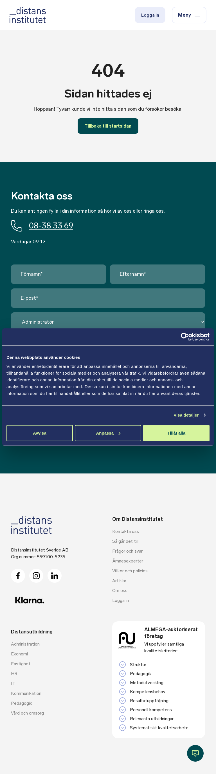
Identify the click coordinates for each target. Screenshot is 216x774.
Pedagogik (21, 703)
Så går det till (125, 541)
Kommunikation (26, 694)
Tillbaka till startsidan (108, 126)
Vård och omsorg (27, 713)
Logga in (147, 16)
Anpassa (108, 432)
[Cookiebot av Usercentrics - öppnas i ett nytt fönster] (185, 337)
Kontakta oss (125, 532)
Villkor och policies (130, 571)
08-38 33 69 (43, 226)
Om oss (119, 591)
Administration (25, 644)
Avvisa (39, 432)
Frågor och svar (127, 551)
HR (14, 674)
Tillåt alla (176, 432)
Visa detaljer (186, 415)
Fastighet (20, 664)
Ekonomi (19, 654)
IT (13, 684)
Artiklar (119, 581)
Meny (188, 16)
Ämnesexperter (127, 561)
